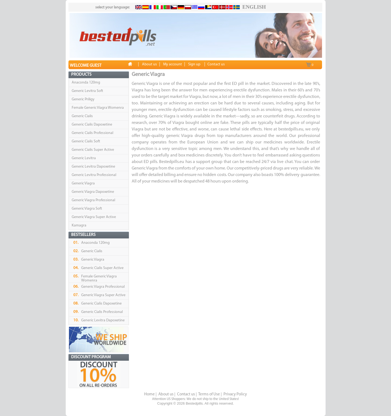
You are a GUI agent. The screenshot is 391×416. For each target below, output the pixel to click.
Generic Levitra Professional (94, 175)
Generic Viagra (83, 183)
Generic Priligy (83, 99)
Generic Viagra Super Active (94, 217)
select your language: (112, 7)
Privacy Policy (235, 394)
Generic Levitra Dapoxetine (93, 167)
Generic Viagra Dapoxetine (93, 192)
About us (166, 394)
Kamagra (79, 225)
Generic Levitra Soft (87, 91)
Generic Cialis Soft (86, 141)
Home (149, 394)
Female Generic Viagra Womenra (98, 108)
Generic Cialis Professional (92, 133)
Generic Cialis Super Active (93, 150)
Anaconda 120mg (86, 83)
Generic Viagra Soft (87, 209)
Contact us (186, 394)
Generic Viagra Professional (93, 200)
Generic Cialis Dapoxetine (92, 125)
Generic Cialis (82, 116)
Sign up (194, 64)
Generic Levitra (84, 158)
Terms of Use (209, 394)
